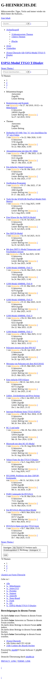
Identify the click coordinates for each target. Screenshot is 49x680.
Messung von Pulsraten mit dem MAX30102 (25, 364)
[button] (6, 87)
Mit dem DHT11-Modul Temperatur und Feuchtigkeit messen (23, 250)
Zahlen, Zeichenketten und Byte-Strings (23, 396)
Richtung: (30, 550)
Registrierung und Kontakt (17, 103)
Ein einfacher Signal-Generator (19, 167)
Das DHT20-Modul (14, 233)
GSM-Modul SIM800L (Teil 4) (19, 284)
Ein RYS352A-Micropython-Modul (21, 510)
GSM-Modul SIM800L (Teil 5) (19, 268)
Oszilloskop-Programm (16, 183)
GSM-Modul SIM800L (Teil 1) (19, 332)
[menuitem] (22, 34)
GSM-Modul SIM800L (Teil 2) (19, 316)
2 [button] (6, 83)
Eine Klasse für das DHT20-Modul (21, 217)
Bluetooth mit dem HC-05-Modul (20, 444)
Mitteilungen (11, 108)
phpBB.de (30, 657)
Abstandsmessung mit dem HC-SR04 (22, 151)
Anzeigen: (14, 547)
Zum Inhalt (5, 18)
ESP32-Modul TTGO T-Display (22, 63)
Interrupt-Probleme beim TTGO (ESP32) (23, 412)
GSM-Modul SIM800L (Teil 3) (19, 300)
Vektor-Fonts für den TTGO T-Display (22, 460)
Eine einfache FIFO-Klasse (17, 380)
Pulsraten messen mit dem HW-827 (21, 348)
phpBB (14, 650)
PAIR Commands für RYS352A (19, 494)
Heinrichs (14, 105)
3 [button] (6, 85)
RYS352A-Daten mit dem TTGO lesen (22, 526)
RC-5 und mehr (12, 428)
